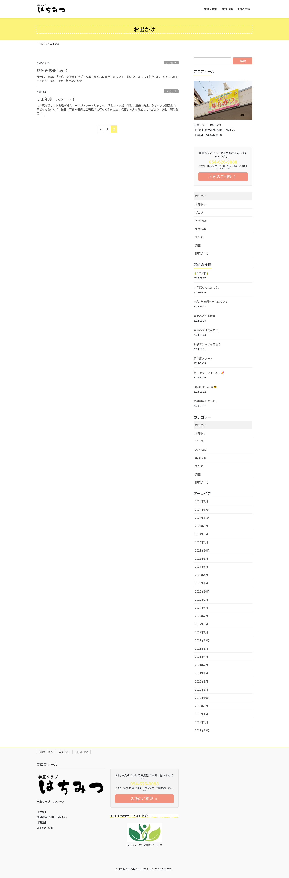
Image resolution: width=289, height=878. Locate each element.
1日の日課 (81, 752)
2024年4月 (201, 542)
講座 (198, 245)
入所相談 (200, 221)
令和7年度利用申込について (211, 302)
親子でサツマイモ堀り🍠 (209, 372)
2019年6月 (201, 706)
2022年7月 (201, 616)
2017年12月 (202, 730)
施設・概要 (46, 752)
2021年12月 (202, 640)
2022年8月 (201, 608)
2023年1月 (201, 583)
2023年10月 (202, 550)
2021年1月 (201, 673)
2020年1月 (201, 689)
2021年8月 (201, 648)
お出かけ (171, 63)
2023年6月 (201, 567)
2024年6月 (201, 534)
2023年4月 (201, 575)
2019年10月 (202, 698)
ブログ (199, 213)
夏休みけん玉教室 (204, 316)
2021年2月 (201, 665)
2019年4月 (201, 714)
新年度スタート (203, 358)
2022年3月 (201, 624)
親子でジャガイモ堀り (207, 344)
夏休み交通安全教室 (206, 330)
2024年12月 (202, 509)
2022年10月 (202, 591)
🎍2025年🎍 (201, 273)
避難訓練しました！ (206, 401)
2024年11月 (202, 518)
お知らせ (200, 204)
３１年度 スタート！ (56, 99)
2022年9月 (201, 599)
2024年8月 (201, 526)
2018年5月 (201, 722)
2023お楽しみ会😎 (205, 387)
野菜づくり (202, 253)
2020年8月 (201, 681)
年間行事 (200, 229)
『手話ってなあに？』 (207, 287)
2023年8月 (201, 558)
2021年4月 (201, 657)
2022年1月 (201, 632)
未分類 (199, 237)
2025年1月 (201, 501)
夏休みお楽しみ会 (52, 70)
